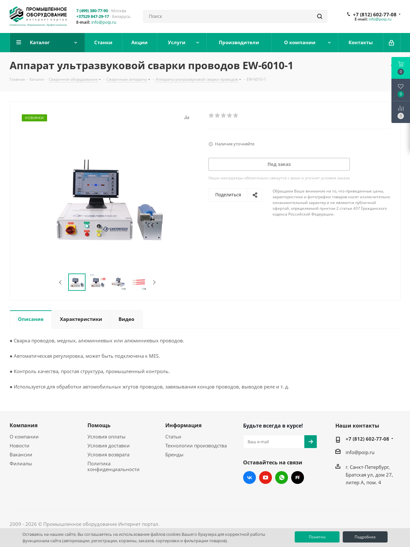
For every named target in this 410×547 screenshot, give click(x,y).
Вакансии (21, 454)
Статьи (173, 436)
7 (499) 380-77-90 (92, 10)
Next (154, 282)
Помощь (99, 425)
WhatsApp (281, 477)
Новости (19, 445)
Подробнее (365, 537)
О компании (24, 436)
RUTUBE (297, 477)
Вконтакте (249, 477)
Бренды (174, 454)
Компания (23, 425)
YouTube (265, 477)
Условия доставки (108, 445)
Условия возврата (108, 454)
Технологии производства (196, 445)
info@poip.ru (103, 22)
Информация (183, 425)
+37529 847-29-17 (92, 16)
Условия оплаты (106, 436)
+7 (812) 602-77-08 (375, 14)
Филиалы (21, 463)
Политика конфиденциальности (113, 466)
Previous (60, 282)
